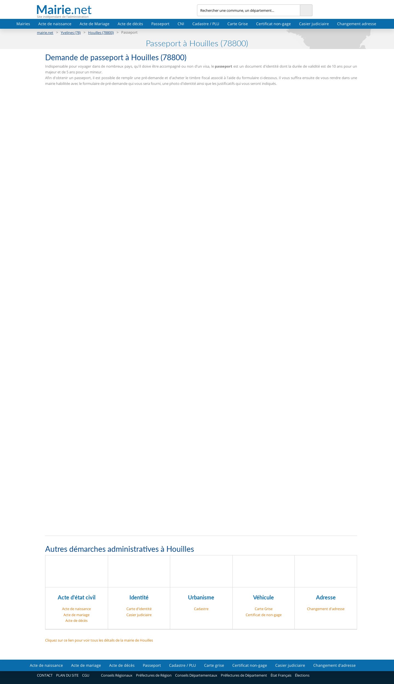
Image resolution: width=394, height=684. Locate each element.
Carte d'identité (139, 608)
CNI (181, 23)
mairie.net (45, 32)
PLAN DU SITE (67, 675)
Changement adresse (356, 23)
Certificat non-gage (273, 23)
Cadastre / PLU (205, 23)
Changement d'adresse (325, 608)
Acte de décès (130, 23)
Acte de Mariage (94, 23)
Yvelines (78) (71, 32)
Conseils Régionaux (116, 675)
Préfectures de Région (154, 675)
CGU (85, 675)
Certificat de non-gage (264, 614)
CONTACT (45, 675)
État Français (281, 675)
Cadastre (201, 608)
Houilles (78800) (101, 32)
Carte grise (214, 665)
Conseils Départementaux (196, 675)
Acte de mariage (76, 614)
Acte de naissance (54, 23)
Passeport (160, 23)
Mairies (23, 23)
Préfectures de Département (244, 675)
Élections (302, 675)
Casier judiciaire (314, 23)
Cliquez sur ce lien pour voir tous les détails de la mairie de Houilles (99, 640)
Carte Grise (237, 23)
